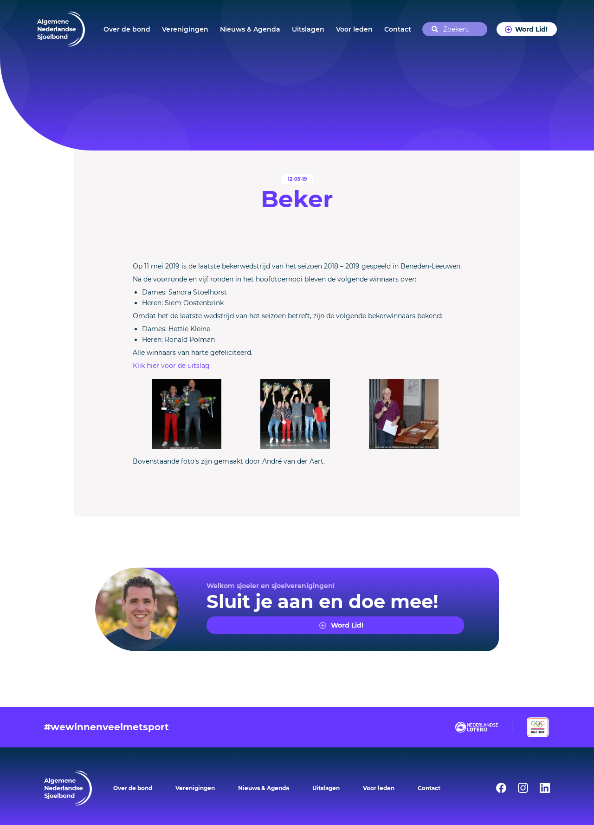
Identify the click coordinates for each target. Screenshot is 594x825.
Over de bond (126, 29)
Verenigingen (185, 29)
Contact (397, 29)
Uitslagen (308, 29)
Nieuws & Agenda (250, 29)
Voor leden (354, 29)
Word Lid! (531, 29)
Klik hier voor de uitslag (171, 365)
